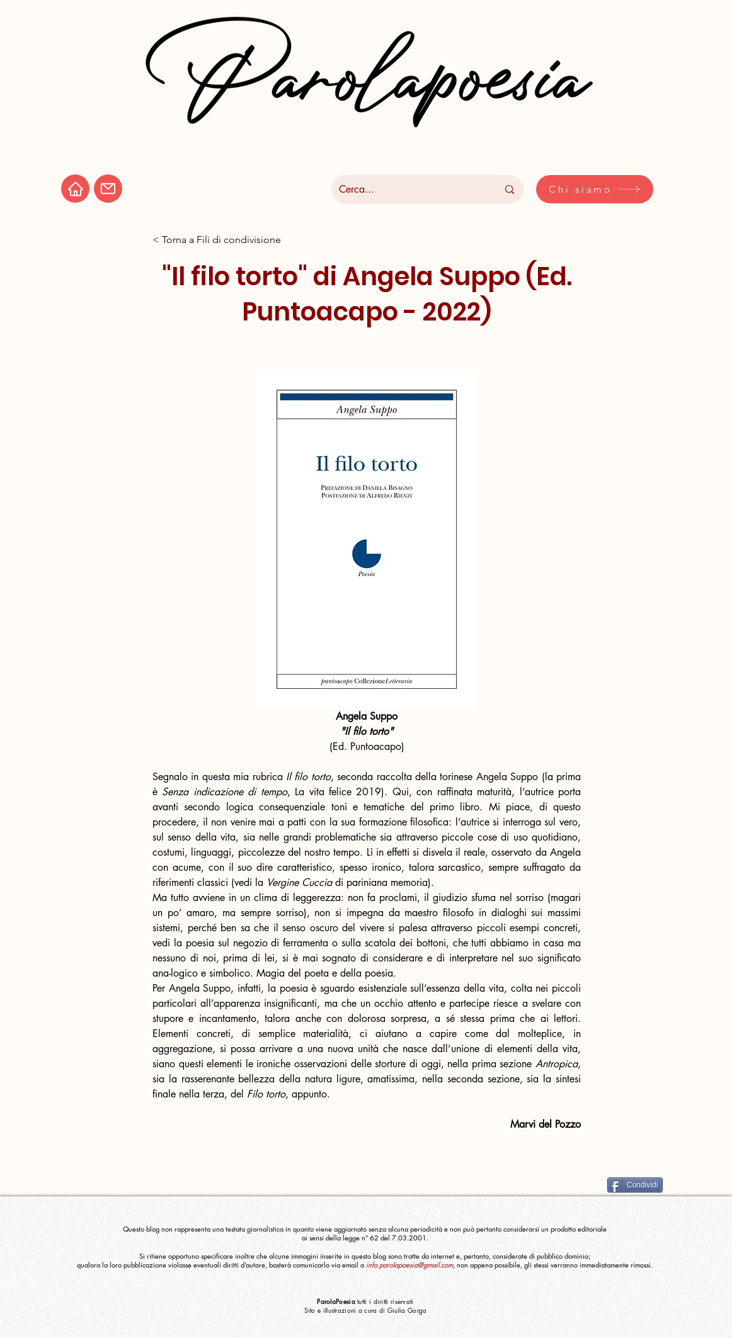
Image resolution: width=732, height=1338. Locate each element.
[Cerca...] (409, 189)
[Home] (75, 188)
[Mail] (108, 188)
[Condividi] (635, 1185)
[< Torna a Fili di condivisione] (216, 240)
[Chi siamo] (594, 189)
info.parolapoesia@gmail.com (409, 1264)
